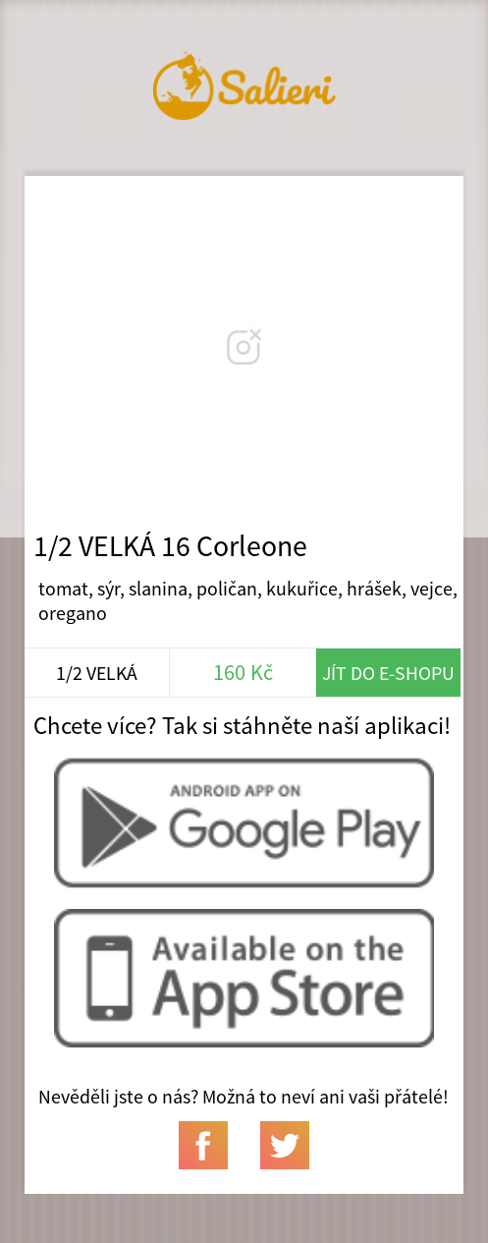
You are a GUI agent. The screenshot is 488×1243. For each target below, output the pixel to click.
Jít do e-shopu (388, 672)
